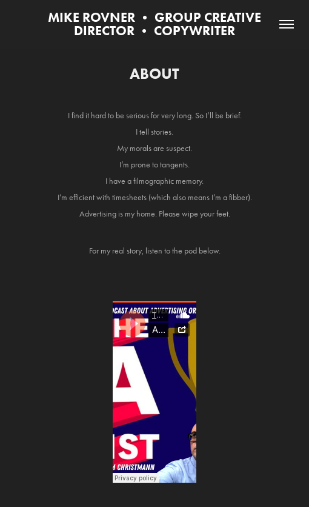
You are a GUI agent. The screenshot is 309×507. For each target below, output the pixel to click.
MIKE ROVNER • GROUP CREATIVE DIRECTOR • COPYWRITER (156, 24)
